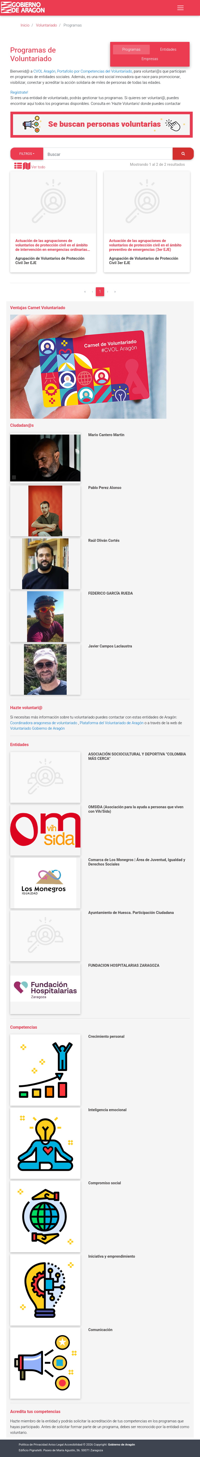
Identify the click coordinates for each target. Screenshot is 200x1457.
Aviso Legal (56, 1444)
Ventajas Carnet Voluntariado (37, 308)
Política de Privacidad (33, 1444)
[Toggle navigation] (180, 8)
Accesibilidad (73, 1444)
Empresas (149, 59)
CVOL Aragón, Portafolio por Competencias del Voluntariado (82, 71)
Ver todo (38, 167)
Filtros (25, 153)
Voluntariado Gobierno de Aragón (37, 728)
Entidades (168, 49)
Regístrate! (19, 92)
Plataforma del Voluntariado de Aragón (111, 723)
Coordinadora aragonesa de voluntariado (43, 723)
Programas (131, 49)
